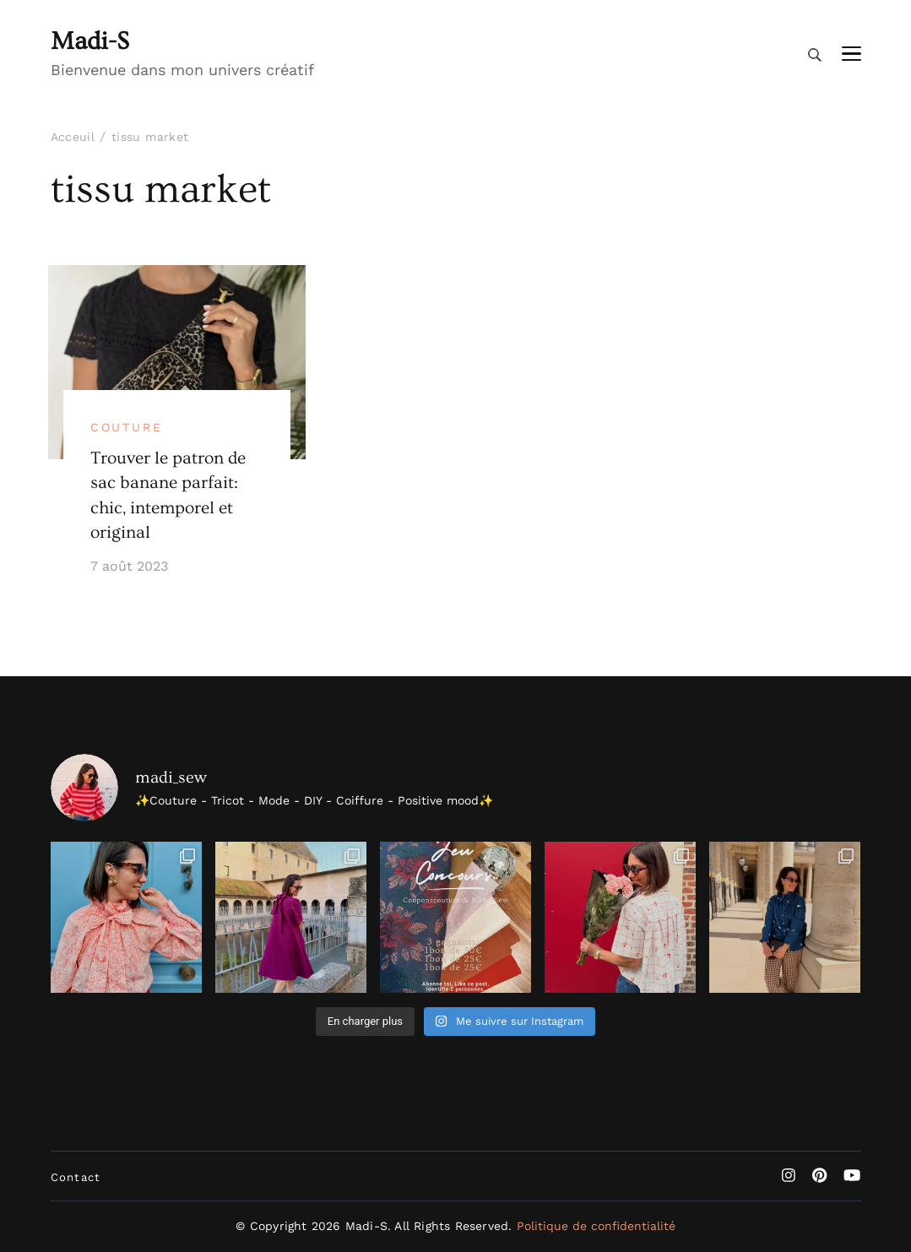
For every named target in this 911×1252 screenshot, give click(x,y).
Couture (126, 427)
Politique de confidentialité (596, 1226)
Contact (76, 1177)
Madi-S (90, 41)
